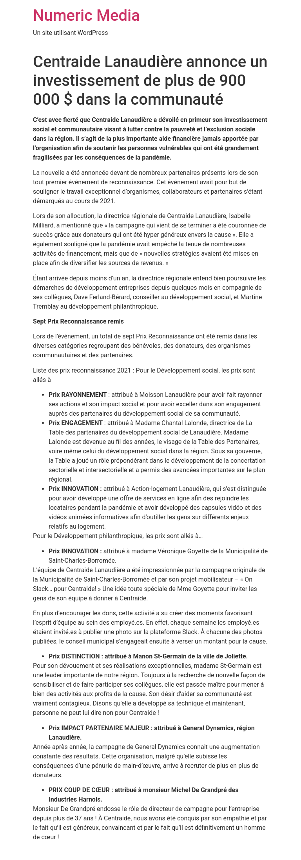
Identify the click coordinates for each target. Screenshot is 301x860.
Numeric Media (86, 15)
